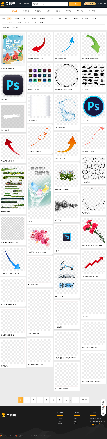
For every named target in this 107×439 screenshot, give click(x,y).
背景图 (59, 421)
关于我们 (76, 423)
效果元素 (25, 18)
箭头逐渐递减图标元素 (7, 335)
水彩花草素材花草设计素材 (35, 364)
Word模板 (80, 11)
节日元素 (51, 18)
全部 (9, 18)
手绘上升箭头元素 (60, 158)
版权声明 (76, 421)
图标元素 (67, 18)
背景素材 (26, 11)
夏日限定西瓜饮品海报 (7, 68)
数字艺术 (27, 22)
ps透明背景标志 (32, 120)
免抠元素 (14, 11)
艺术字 (59, 18)
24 (75, 400)
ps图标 (57, 251)
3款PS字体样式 (59, 296)
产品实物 (10, 22)
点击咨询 (95, 425)
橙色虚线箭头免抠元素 (34, 151)
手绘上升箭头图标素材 (7, 161)
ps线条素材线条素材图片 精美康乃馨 (92, 245)
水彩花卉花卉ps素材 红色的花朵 (37, 252)
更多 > (59, 429)
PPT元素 (94, 18)
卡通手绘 (19, 22)
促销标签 (42, 18)
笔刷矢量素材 (5, 130)
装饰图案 (34, 18)
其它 (35, 22)
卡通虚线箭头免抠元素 (88, 151)
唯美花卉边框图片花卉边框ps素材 (91, 381)
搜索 (75, 4)
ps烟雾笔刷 (58, 220)
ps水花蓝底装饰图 (60, 127)
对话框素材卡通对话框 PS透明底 (10, 242)
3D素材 (42, 22)
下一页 (84, 400)
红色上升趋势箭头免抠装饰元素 (91, 276)
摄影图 (58, 11)
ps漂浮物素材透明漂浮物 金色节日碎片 (66, 358)
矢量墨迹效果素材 (33, 285)
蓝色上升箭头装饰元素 (61, 58)
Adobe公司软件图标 (33, 89)
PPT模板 (68, 11)
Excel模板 (92, 11)
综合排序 (6, 27)
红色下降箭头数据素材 (61, 389)
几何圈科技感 (86, 213)
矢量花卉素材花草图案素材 (89, 347)
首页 (21, 4)
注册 (105, 4)
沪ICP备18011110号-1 (6, 436)
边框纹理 (76, 18)
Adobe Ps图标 (85, 120)
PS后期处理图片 (5, 211)
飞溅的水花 (85, 316)
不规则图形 (85, 18)
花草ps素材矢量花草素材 (62, 189)
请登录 (100, 4)
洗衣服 (30, 221)
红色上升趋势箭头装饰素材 (8, 304)
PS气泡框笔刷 (86, 182)
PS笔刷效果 (85, 89)
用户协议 (76, 418)
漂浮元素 (16, 18)
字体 (48, 11)
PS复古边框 (58, 327)
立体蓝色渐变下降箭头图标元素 (10, 273)
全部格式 (16, 27)
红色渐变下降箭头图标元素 (35, 58)
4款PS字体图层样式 (33, 333)
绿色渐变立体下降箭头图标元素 (91, 58)
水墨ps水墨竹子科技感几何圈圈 (63, 89)
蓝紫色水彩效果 (5, 366)
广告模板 (38, 11)
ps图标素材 (4, 99)
